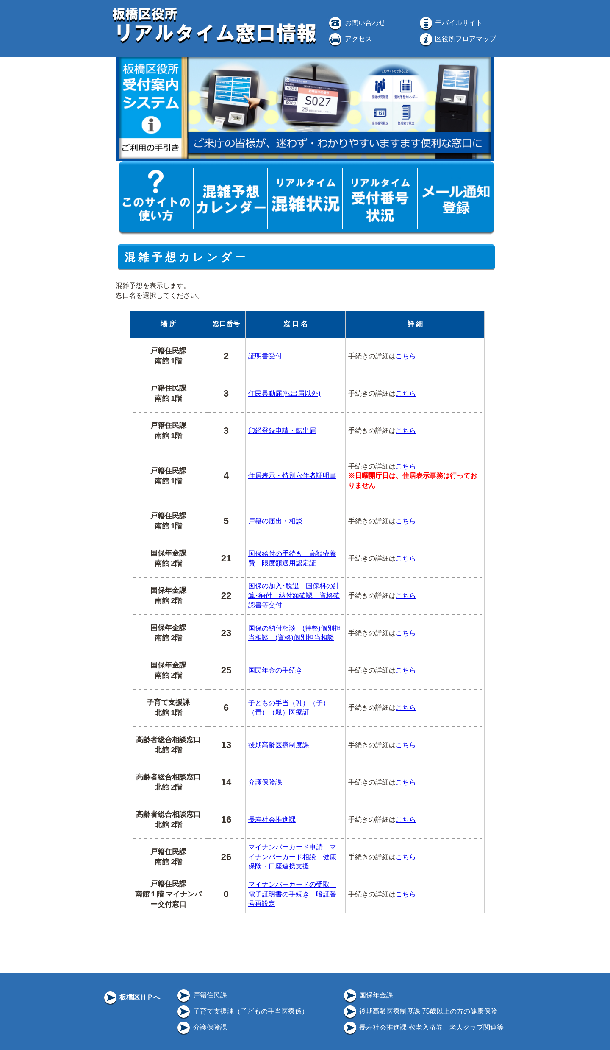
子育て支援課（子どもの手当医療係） (242, 1011)
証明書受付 (265, 356)
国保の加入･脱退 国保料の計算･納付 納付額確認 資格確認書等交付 (294, 595)
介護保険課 (265, 782)
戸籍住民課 (201, 995)
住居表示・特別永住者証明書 (292, 475)
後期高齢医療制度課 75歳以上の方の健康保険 (420, 1011)
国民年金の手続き (275, 670)
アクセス (349, 38)
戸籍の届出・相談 (275, 521)
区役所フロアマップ (457, 38)
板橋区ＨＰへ (131, 997)
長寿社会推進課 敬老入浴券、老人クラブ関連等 (423, 1027)
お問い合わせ (356, 22)
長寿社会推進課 (272, 819)
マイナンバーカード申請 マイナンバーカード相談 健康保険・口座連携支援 (292, 856)
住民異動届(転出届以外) (284, 393)
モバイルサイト (450, 22)
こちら (406, 356)
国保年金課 (367, 995)
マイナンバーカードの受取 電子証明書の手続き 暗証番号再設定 (292, 894)
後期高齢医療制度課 (278, 744)
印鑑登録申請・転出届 (282, 430)
